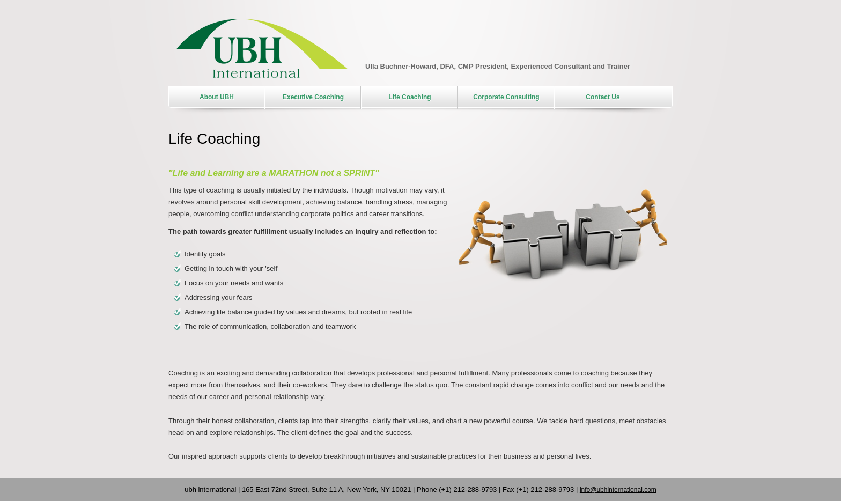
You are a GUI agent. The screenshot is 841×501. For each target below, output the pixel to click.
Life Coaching (409, 97)
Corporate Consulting (506, 97)
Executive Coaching (313, 97)
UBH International (262, 48)
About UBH (217, 97)
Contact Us (602, 97)
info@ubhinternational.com (618, 489)
